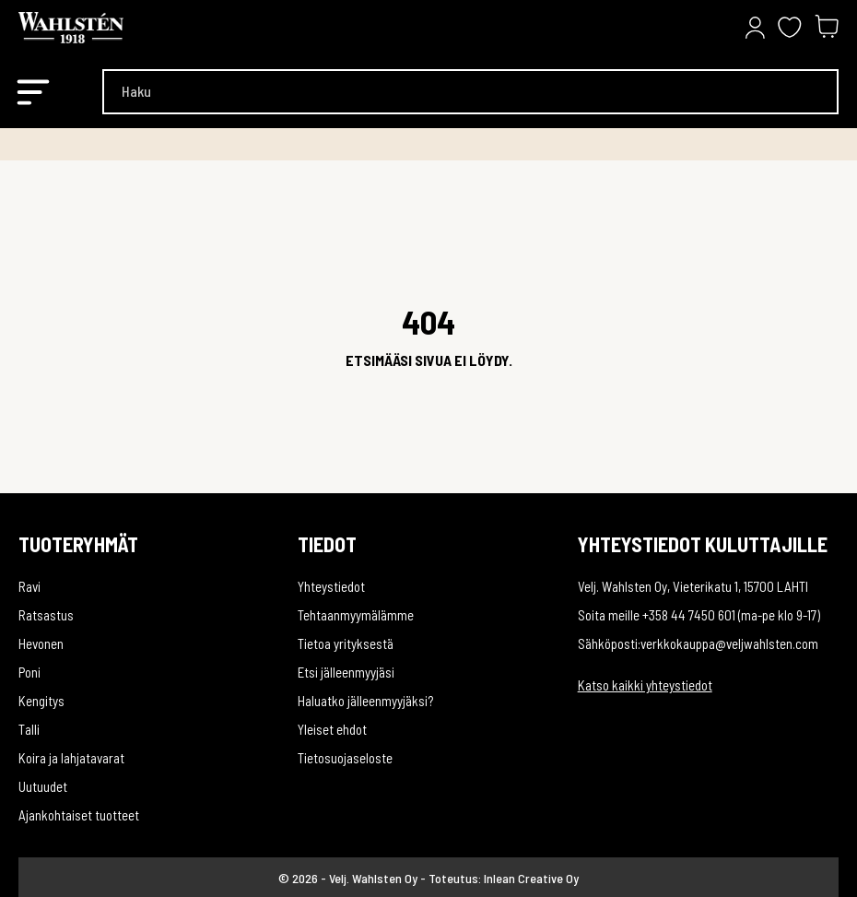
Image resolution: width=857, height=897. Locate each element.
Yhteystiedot (331, 586)
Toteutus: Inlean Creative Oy (503, 878)
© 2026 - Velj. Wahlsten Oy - (353, 878)
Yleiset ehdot (332, 729)
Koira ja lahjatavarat (71, 757)
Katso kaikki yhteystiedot (645, 685)
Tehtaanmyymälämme (356, 615)
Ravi (29, 586)
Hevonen (41, 643)
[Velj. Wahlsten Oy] (110, 28)
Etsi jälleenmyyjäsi (346, 672)
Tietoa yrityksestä (345, 643)
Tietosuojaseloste (345, 757)
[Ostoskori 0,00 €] (827, 28)
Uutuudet (42, 786)
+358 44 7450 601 (688, 615)
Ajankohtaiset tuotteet (78, 815)
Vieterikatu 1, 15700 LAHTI (740, 586)
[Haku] (470, 91)
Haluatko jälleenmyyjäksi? (365, 700)
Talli (29, 729)
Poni (29, 672)
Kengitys (41, 700)
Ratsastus (46, 615)
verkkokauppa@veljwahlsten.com (729, 643)
